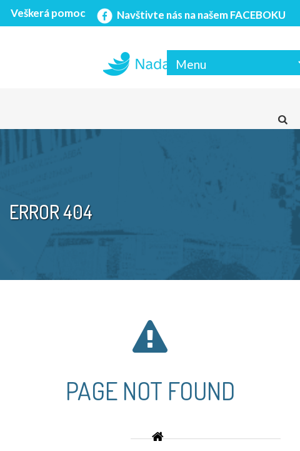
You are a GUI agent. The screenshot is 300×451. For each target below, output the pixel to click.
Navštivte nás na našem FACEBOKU (190, 14)
